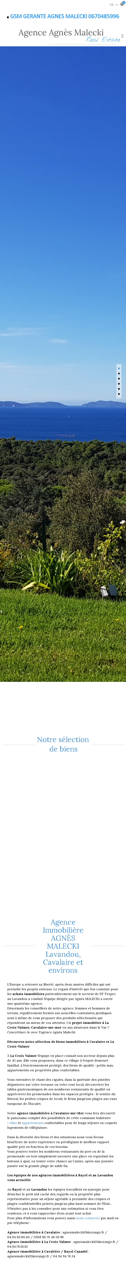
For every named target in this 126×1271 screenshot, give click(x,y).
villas (13, 1123)
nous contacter (88, 1218)
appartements (33, 1123)
